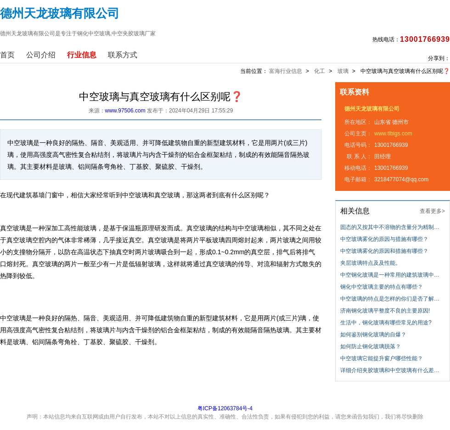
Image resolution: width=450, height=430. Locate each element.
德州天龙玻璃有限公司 (371, 109)
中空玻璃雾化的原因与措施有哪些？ (384, 239)
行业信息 (81, 55)
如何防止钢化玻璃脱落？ (370, 346)
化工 (319, 71)
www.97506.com (125, 110)
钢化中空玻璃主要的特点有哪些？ (381, 287)
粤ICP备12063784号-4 (225, 408)
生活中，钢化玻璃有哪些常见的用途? (386, 322)
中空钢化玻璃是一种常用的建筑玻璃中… (389, 275)
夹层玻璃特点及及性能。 (370, 263)
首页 (7, 55)
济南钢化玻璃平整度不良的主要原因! (385, 310)
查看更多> (432, 211)
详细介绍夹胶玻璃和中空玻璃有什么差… (389, 370)
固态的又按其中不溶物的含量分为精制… (389, 227)
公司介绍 (41, 55)
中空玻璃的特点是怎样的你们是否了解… (389, 299)
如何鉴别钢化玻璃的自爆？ (373, 334)
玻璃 (343, 71)
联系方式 (122, 55)
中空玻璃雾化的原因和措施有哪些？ (384, 251)
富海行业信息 (285, 71)
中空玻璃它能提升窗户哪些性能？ (381, 358)
